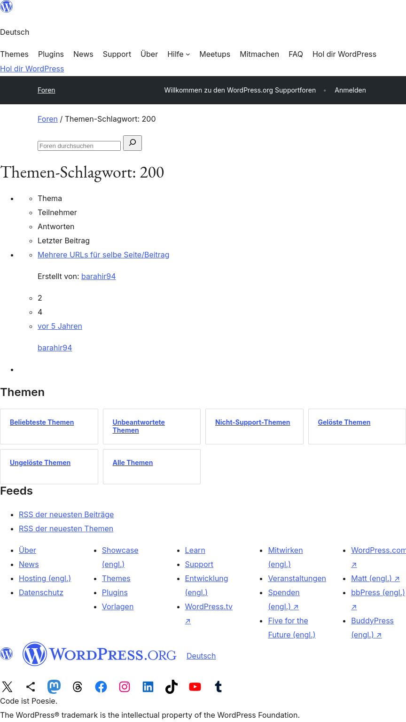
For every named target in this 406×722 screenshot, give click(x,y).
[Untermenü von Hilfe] (178, 54)
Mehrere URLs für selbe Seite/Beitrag (104, 254)
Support (199, 564)
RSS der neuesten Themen (66, 528)
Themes (116, 578)
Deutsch (201, 655)
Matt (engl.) (375, 578)
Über (27, 550)
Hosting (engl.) (45, 578)
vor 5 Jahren (60, 326)
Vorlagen (118, 606)
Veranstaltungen (297, 578)
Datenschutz (41, 592)
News (29, 564)
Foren (46, 90)
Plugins (115, 592)
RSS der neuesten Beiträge (66, 514)
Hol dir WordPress (32, 68)
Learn (195, 550)
